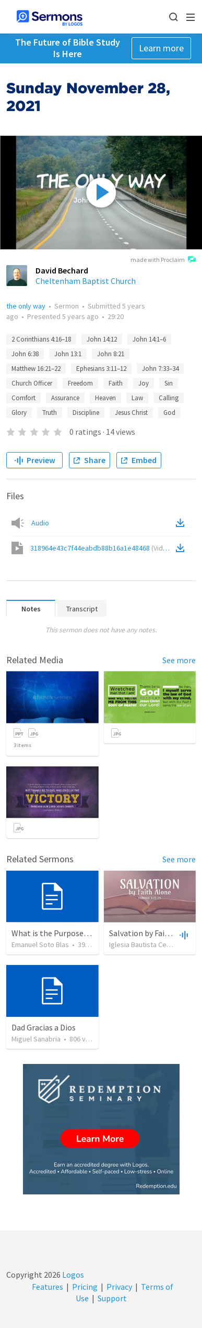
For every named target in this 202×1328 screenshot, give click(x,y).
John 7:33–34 (160, 368)
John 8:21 (110, 353)
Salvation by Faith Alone (152, 933)
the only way (25, 306)
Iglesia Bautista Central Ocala (154, 944)
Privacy (119, 1286)
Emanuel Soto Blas (40, 944)
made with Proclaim (163, 260)
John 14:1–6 (149, 339)
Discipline (86, 412)
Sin (168, 383)
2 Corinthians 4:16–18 (41, 339)
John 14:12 (102, 339)
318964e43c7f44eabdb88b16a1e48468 (101, 548)
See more (179, 660)
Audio (40, 523)
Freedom (80, 383)
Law (137, 397)
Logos (72, 1274)
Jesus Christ (131, 412)
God (169, 412)
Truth (49, 412)
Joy (143, 383)
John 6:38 (25, 353)
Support (112, 1298)
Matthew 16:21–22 (36, 368)
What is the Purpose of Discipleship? (76, 933)
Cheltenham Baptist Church (85, 281)
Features (47, 1286)
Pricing (85, 1286)
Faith (116, 383)
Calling (169, 397)
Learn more (161, 48)
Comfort (23, 397)
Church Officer (31, 383)
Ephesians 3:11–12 (101, 368)
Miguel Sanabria (36, 1039)
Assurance (65, 397)
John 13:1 (67, 353)
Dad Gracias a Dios (43, 1027)
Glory (19, 412)
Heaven (105, 397)
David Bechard (61, 270)
